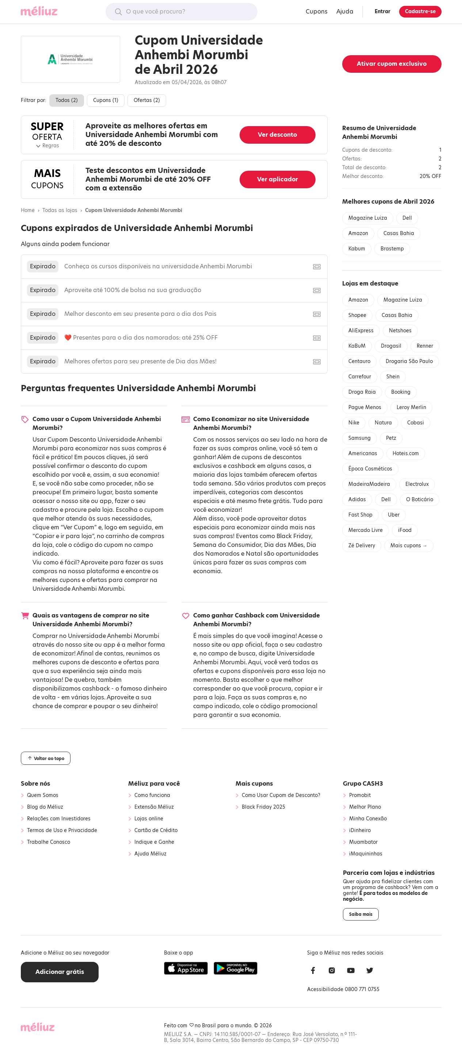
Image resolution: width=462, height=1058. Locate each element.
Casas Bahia (398, 233)
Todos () (67, 100)
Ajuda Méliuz (150, 854)
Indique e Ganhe (154, 842)
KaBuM (357, 346)
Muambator (363, 842)
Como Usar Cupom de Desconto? (281, 795)
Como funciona (152, 795)
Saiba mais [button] (361, 914)
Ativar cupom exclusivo (392, 64)
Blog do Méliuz (45, 807)
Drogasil (391, 346)
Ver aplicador (277, 179)
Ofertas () (147, 100)
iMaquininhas (365, 854)
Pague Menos (364, 407)
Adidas (357, 499)
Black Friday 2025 (263, 807)
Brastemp (392, 248)
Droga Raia (362, 392)
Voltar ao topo (45, 758)
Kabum (356, 248)
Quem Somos (42, 795)
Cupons (317, 11)
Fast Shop (360, 514)
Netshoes (400, 330)
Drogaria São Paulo (409, 361)
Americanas (362, 453)
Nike (353, 422)
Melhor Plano (365, 807)
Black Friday (293, 536)
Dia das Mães (283, 545)
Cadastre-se (420, 11)
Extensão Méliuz (154, 807)
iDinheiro (360, 831)
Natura (383, 422)
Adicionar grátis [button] (59, 972)
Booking (401, 392)
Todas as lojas (59, 211)
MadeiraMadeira (369, 484)
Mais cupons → (408, 545)
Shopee (357, 315)
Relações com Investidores (59, 819)
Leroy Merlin (411, 407)
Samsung (359, 438)
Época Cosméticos (370, 468)
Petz (391, 438)
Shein (393, 376)
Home (28, 211)
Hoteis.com (406, 453)
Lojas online (148, 819)
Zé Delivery (361, 545)
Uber (394, 514)
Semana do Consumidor (227, 545)
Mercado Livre (365, 530)
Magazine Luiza (367, 218)
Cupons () (105, 100)
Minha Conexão (368, 819)
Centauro (359, 361)
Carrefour (359, 376)
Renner (425, 346)
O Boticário (419, 499)
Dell (407, 218)
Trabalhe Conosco (48, 842)
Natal (254, 553)
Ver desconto (277, 135)
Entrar (382, 11)
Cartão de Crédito (155, 831)
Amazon (358, 233)
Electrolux (417, 484)
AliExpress (361, 330)
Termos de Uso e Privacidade (62, 831)
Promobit (360, 795)
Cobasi (415, 422)
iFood (405, 530)
